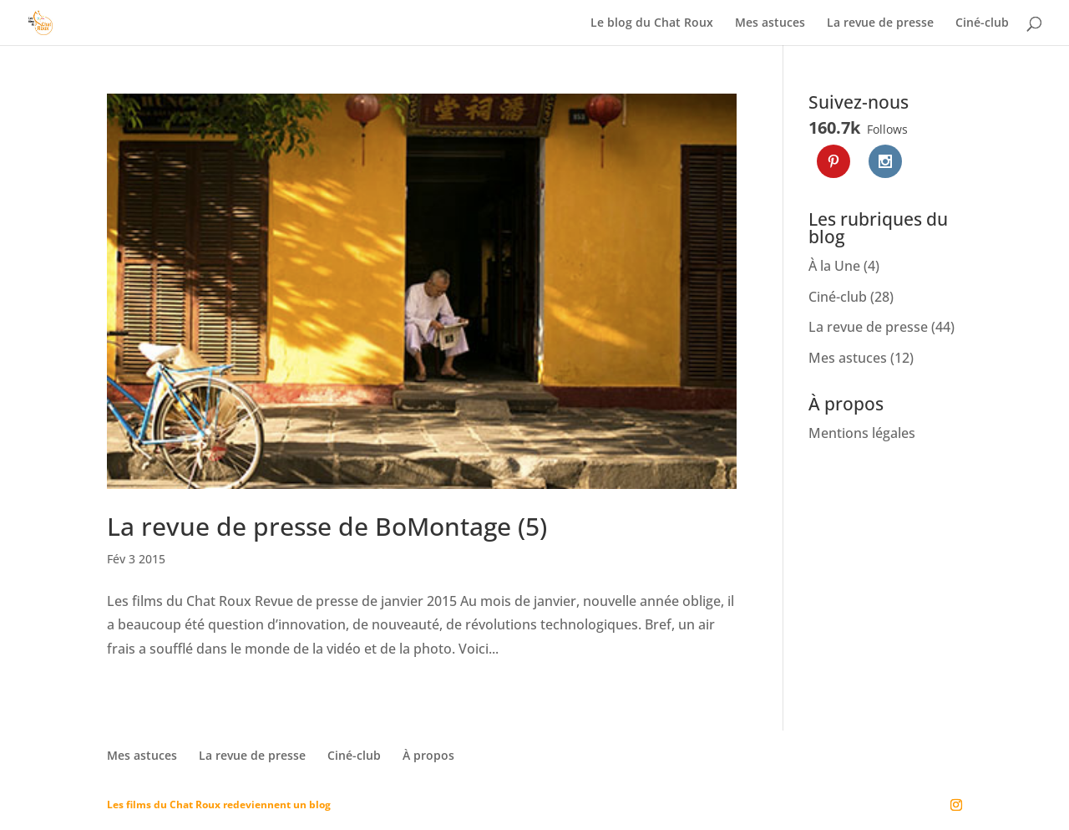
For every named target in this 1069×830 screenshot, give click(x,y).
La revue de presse (880, 23)
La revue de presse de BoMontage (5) (327, 526)
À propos (428, 755)
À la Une (834, 266)
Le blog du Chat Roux (651, 23)
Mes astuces (770, 23)
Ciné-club (982, 23)
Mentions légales (861, 433)
